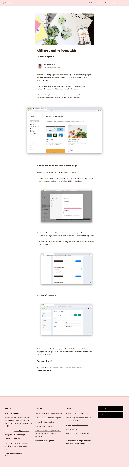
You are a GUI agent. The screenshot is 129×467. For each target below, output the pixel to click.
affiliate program (78, 440)
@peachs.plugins (20, 434)
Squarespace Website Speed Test (77, 425)
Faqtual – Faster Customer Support (77, 433)
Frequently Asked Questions (44, 422)
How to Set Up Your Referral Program (48, 417)
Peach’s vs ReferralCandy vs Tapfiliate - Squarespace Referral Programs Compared (48, 434)
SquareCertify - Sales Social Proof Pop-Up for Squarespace (79, 419)
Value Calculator (71, 429)
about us (16, 413)
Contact (121, 3)
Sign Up (104, 408)
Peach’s (17, 438)
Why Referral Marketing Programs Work (48, 413)
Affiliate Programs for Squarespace (77, 413)
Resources (98, 3)
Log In (103, 415)
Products (89, 3)
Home (114, 3)
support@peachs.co (21, 431)
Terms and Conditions (13, 453)
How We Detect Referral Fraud (45, 426)
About (107, 3)
